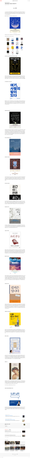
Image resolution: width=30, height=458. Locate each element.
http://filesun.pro (6, 414)
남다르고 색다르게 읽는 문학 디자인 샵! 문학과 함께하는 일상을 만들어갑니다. (12, 420)
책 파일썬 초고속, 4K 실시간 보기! (9, 415)
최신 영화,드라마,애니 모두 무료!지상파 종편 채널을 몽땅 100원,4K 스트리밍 (12, 416)
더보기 (24, 429)
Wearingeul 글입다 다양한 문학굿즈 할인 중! (10, 419)
